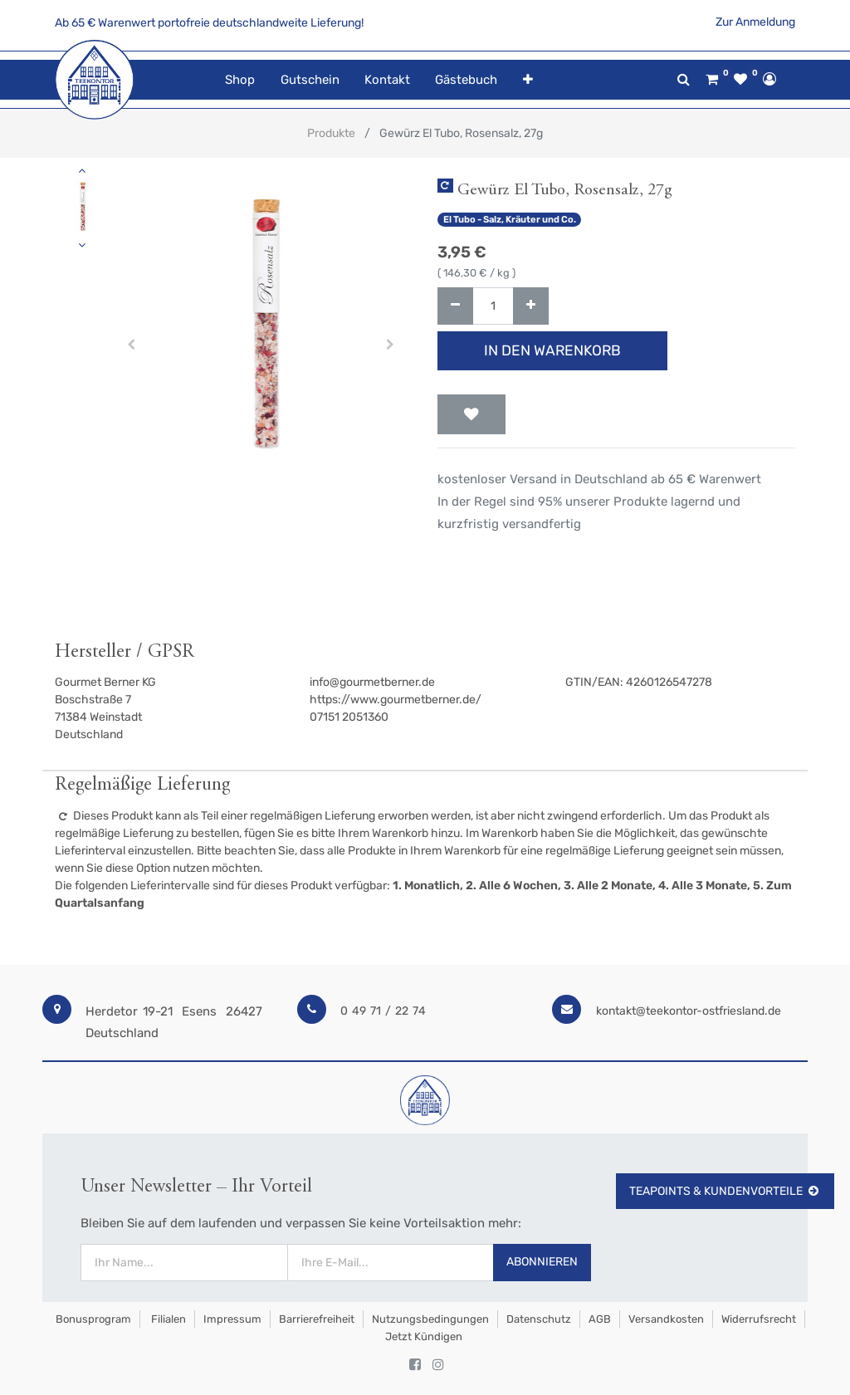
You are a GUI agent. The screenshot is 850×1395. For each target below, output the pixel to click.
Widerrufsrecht (758, 1319)
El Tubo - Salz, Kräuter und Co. (509, 219)
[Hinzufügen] (531, 306)
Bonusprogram (92, 1319)
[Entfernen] (455, 306)
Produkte (331, 133)
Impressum (232, 1319)
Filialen (167, 1319)
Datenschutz (538, 1319)
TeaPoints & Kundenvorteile (725, 1191)
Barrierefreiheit (316, 1319)
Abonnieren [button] (542, 1262)
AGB (600, 1319)
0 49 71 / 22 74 (383, 1011)
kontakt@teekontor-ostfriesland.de (688, 1011)
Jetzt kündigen (423, 1336)
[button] (527, 80)
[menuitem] (240, 80)
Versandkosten (666, 1319)
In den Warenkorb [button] (552, 350)
